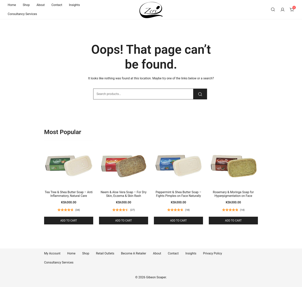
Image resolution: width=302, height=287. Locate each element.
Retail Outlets (105, 253)
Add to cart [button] (68, 220)
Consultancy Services (22, 14)
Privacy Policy (212, 253)
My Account (52, 253)
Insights (74, 5)
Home (12, 5)
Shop (26, 5)
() (77, 210)
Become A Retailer (133, 253)
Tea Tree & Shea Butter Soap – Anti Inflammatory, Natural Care (68, 194)
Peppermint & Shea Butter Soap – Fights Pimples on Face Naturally (178, 194)
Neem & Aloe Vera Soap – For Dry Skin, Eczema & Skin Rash (124, 194)
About (40, 5)
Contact (56, 5)
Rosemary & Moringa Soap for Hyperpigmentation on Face (233, 194)
